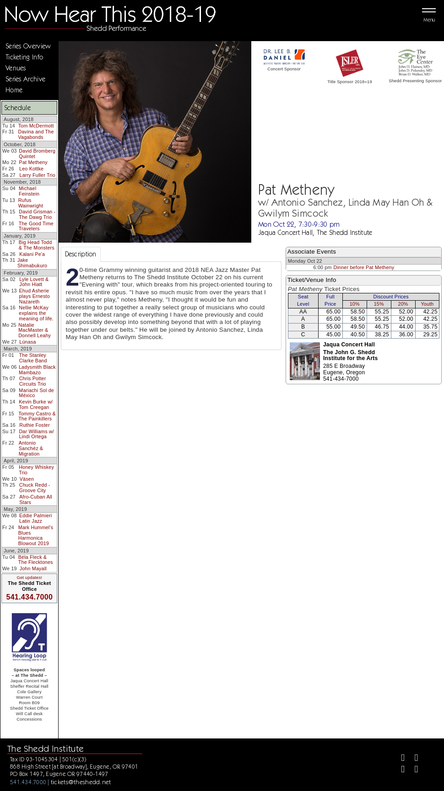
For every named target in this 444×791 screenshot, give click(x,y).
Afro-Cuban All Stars (35, 499)
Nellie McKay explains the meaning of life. (36, 313)
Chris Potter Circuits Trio (32, 381)
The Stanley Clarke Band (33, 357)
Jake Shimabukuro (32, 262)
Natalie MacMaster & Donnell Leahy (34, 330)
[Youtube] (412, 770)
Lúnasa (27, 342)
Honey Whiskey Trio (36, 469)
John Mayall (33, 568)
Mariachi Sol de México (36, 393)
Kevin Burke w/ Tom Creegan (36, 404)
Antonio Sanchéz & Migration (31, 448)
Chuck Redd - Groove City (34, 487)
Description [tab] (81, 254)
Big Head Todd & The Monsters (36, 244)
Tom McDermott (36, 125)
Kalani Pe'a (32, 254)
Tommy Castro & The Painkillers (37, 416)
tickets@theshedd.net (81, 782)
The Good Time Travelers (36, 226)
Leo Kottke (31, 168)
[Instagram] (399, 770)
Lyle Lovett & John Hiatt (34, 281)
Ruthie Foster (34, 425)
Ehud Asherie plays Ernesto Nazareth (34, 296)
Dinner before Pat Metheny (364, 267)
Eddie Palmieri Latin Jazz (35, 518)
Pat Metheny (33, 162)
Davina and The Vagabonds (36, 134)
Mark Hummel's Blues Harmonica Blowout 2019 (35, 535)
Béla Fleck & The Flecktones (35, 559)
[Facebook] (399, 758)
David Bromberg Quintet (37, 153)
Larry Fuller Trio (37, 175)
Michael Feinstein (29, 191)
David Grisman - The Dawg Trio (37, 214)
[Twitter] (412, 758)
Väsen (27, 479)
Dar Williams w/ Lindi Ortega (36, 434)
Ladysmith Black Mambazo (37, 369)
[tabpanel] (171, 306)
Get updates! (29, 577)
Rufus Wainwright (30, 202)
